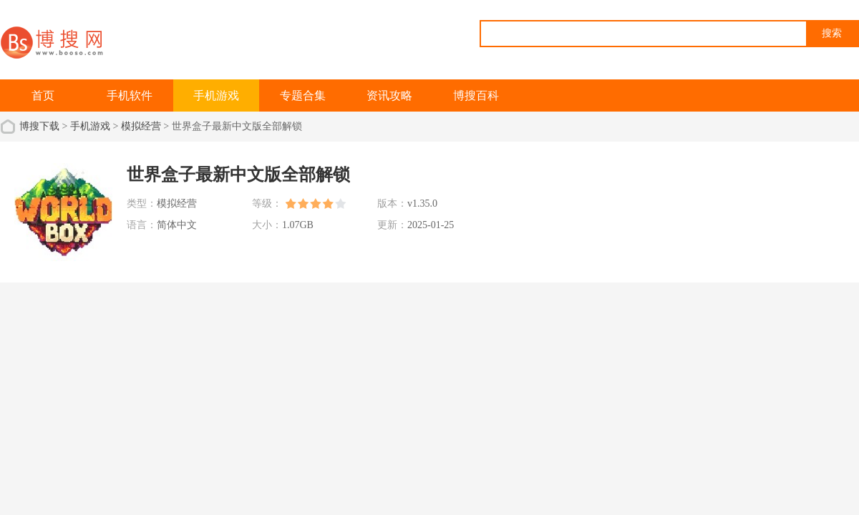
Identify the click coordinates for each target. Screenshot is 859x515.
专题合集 (303, 95)
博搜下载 (39, 126)
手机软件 (129, 95)
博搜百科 (476, 95)
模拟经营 (141, 126)
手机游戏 (216, 95)
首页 (42, 95)
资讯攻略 (389, 95)
